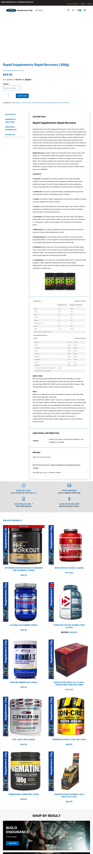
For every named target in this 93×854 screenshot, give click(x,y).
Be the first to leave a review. (13, 70)
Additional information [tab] (10, 128)
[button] (85, 10)
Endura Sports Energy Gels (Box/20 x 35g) (69, 795)
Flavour (6, 84)
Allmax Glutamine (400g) (23, 625)
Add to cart (22, 96)
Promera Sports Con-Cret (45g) (69, 739)
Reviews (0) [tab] (10, 135)
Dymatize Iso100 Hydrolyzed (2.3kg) (69, 626)
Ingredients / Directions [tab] (11, 120)
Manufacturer (16, 103)
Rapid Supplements (50, 103)
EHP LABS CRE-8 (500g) (23, 739)
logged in (45, 472)
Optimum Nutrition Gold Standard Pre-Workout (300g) (24, 569)
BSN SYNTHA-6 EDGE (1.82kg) (69, 568)
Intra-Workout (37, 103)
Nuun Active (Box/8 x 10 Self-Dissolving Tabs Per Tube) (69, 683)
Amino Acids (26, 103)
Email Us (33, 493)
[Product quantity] (8, 95)
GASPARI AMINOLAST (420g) (23, 682)
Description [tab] (10, 114)
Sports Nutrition (63, 103)
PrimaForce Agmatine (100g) (24, 794)
